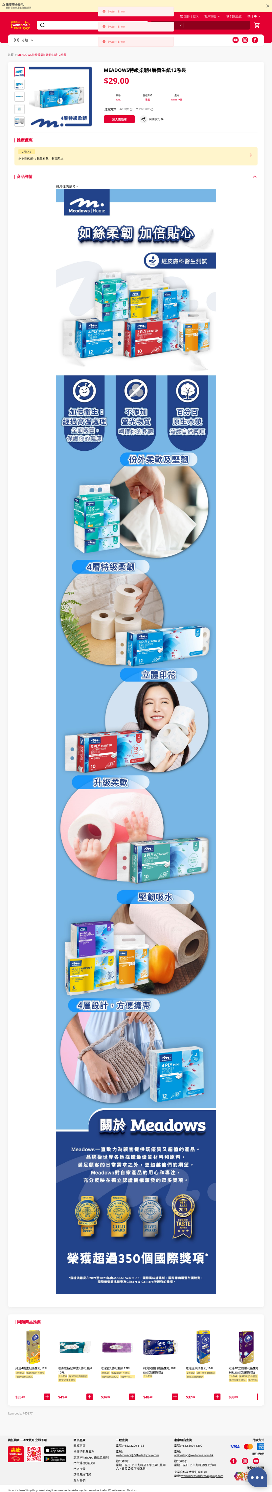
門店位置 (234, 16)
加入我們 (79, 1480)
